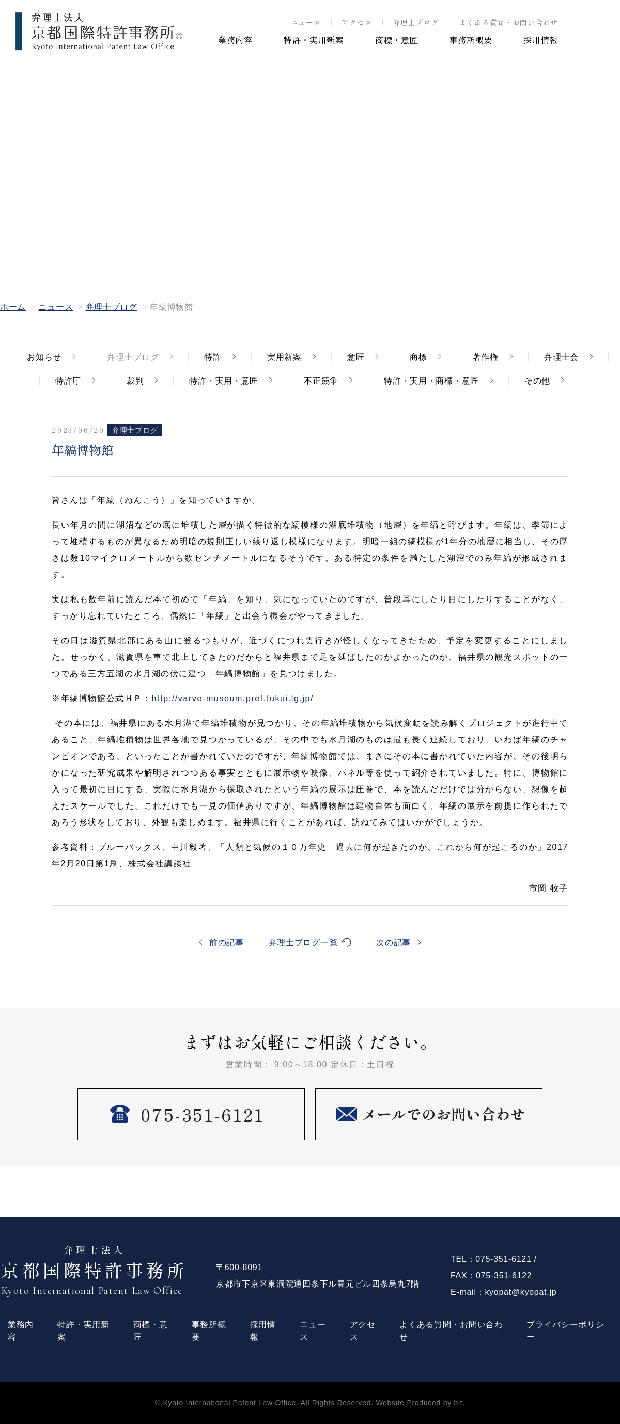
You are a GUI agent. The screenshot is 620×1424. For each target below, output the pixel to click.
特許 (212, 357)
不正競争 (321, 380)
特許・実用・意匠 (223, 380)
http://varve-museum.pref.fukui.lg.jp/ (233, 698)
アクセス (357, 22)
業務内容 (235, 40)
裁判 (135, 380)
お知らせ (44, 357)
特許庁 (68, 380)
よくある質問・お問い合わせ (508, 22)
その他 (537, 380)
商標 (418, 357)
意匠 (355, 357)
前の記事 (226, 942)
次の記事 (393, 942)
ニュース (306, 22)
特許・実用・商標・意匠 (431, 380)
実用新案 (284, 357)
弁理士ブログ (415, 22)
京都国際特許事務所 (94, 1271)
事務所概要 (471, 40)
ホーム (13, 307)
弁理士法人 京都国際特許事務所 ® (99, 31)
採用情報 (540, 40)
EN (589, 37)
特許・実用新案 (314, 40)
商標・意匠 (397, 40)
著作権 (486, 357)
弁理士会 (561, 357)
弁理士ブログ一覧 (303, 942)
